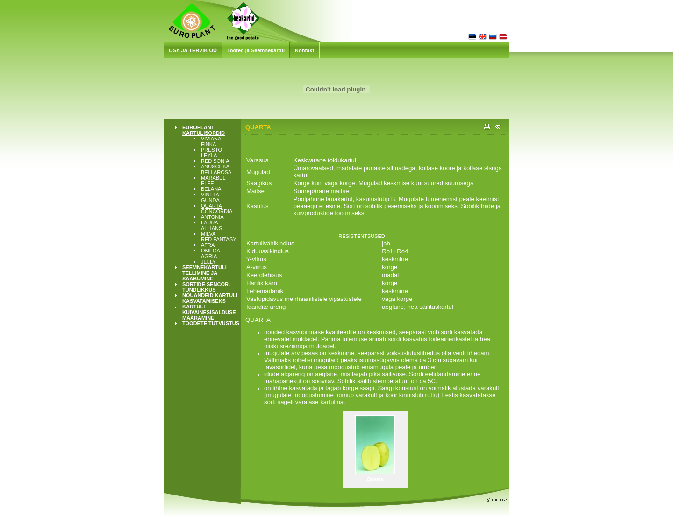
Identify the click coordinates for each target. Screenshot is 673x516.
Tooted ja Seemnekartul (256, 50)
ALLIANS (211, 228)
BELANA (211, 189)
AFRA (208, 245)
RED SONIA (215, 161)
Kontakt (304, 50)
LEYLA (209, 155)
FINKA (208, 144)
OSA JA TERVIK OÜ (193, 50)
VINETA (210, 194)
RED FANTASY (218, 239)
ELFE (207, 183)
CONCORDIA (216, 211)
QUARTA (211, 206)
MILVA (208, 234)
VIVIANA (211, 138)
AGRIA (209, 256)
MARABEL (213, 178)
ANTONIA (212, 217)
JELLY (208, 262)
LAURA (209, 222)
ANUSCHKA (215, 166)
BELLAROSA (216, 172)
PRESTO (211, 150)
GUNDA (210, 200)
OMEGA (210, 250)
